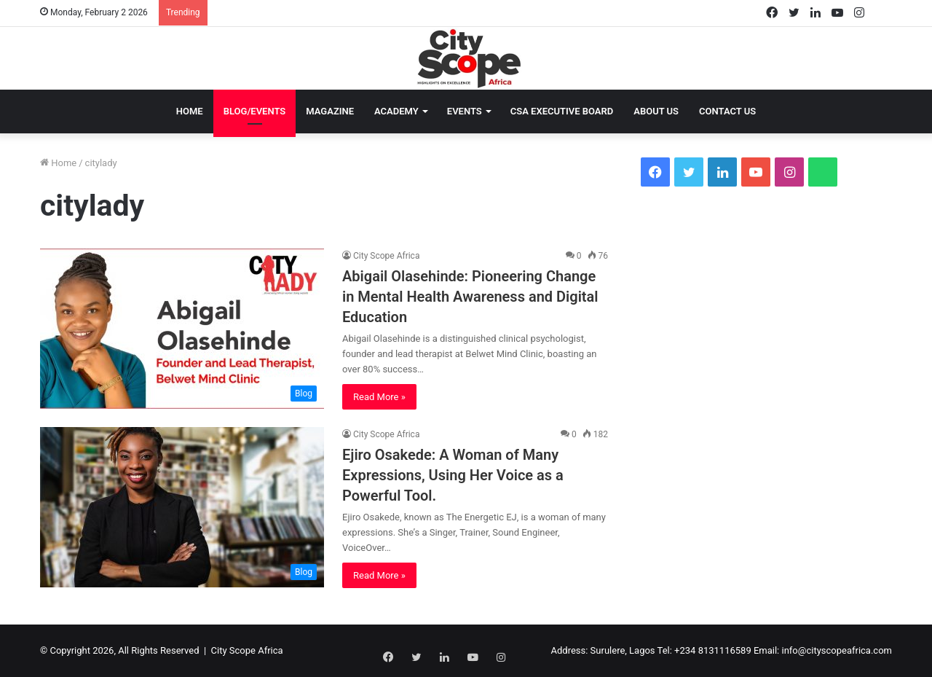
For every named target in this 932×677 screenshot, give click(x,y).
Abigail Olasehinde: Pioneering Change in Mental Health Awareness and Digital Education (470, 296)
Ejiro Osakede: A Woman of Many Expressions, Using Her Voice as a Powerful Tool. (453, 475)
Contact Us (727, 111)
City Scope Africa (386, 256)
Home (189, 111)
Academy (396, 111)
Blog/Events (255, 111)
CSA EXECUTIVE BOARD (562, 111)
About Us (656, 111)
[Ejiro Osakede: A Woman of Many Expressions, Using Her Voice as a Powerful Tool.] (182, 507)
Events (464, 111)
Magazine (330, 111)
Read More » (379, 396)
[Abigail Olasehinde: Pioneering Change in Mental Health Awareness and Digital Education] (182, 329)
